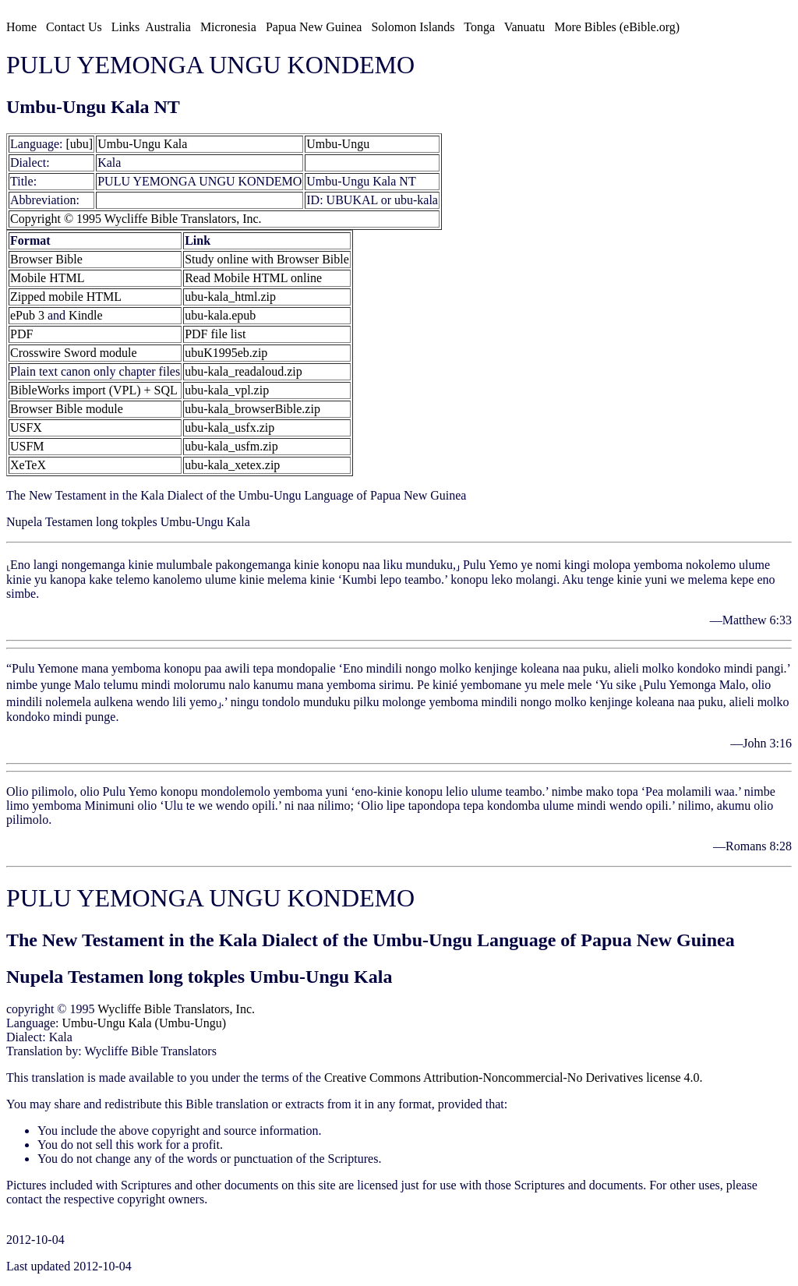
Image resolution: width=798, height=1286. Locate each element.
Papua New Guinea (314, 27)
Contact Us (74, 27)
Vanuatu (524, 27)
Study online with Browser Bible (267, 259)
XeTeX (28, 465)
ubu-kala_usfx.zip (229, 427)
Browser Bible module (66, 408)
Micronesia (228, 27)
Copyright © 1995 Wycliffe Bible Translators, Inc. (136, 218)
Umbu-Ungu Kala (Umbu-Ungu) (144, 1023)
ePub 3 (27, 315)
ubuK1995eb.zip (226, 352)
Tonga (479, 27)
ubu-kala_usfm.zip (231, 446)
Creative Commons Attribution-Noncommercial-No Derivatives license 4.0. (513, 1077)
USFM (27, 446)
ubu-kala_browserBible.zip (252, 408)
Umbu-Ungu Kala (142, 143)
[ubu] (80, 143)
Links (125, 27)
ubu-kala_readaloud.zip (243, 371)
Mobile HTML (47, 277)
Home (21, 27)
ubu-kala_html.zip (230, 296)
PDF (21, 334)
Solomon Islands (412, 27)
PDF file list (215, 334)
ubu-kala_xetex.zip (232, 465)
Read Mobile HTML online (253, 277)
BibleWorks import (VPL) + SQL (94, 390)
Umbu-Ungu (337, 143)
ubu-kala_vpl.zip (227, 390)
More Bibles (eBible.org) (617, 27)
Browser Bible (46, 259)
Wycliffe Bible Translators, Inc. (176, 1009)
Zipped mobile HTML (66, 296)
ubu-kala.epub (220, 315)
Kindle (86, 315)
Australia (168, 27)
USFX (26, 427)
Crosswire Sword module (73, 352)
